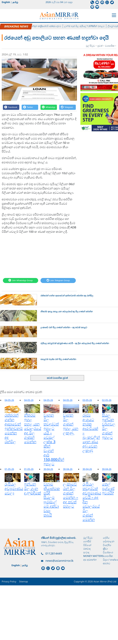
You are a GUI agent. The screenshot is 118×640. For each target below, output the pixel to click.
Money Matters (93, 556)
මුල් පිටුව (90, 45)
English (6, 2)
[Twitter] (30, 107)
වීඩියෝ (87, 545)
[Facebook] (11, 107)
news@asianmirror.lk (59, 561)
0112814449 (53, 553)
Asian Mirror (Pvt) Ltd (104, 581)
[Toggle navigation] (114, 15)
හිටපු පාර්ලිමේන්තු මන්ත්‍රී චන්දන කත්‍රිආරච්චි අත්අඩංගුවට (38, 26)
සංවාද (86, 552)
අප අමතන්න (90, 559)
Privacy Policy (9, 581)
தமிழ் (15, 2)
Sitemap (23, 581)
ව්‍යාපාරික (110, 45)
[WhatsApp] (48, 107)
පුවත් (100, 45)
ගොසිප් (87, 541)
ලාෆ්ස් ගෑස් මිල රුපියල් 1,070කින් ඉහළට (90, 26)
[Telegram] (67, 107)
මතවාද (87, 548)
